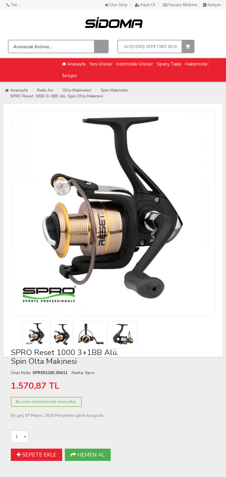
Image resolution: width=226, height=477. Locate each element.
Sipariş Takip (169, 64)
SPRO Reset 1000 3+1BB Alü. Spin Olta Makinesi (56, 96)
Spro (90, 373)
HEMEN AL (88, 455)
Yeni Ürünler (101, 64)
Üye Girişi (116, 5)
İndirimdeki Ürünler (134, 64)
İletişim (212, 5)
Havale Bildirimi (180, 5)
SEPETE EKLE (36, 455)
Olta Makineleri (76, 90)
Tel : (12, 5)
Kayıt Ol (146, 5)
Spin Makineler (114, 90)
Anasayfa (74, 64)
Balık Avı (45, 90)
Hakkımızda (196, 64)
